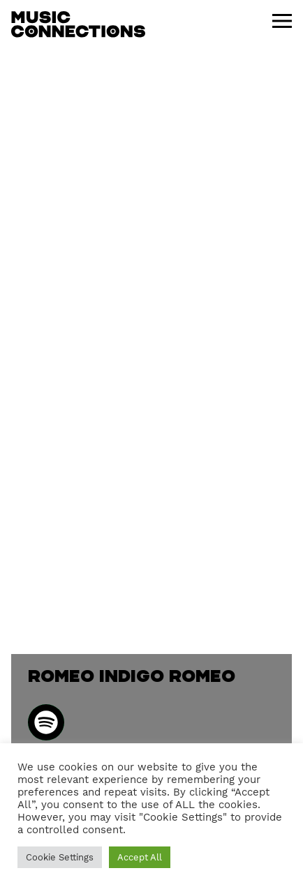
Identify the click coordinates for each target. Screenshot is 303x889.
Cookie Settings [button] (60, 857)
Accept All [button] (139, 857)
